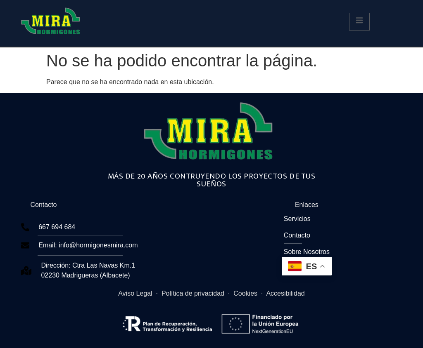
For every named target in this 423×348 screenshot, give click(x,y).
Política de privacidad (193, 293)
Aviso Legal (135, 293)
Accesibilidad (285, 293)
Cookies (245, 293)
